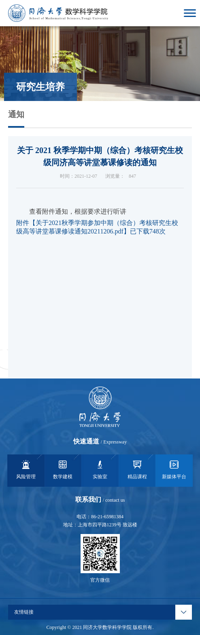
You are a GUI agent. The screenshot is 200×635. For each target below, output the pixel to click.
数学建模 (62, 468)
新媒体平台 (174, 468)
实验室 (100, 468)
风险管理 (26, 468)
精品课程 (137, 468)
